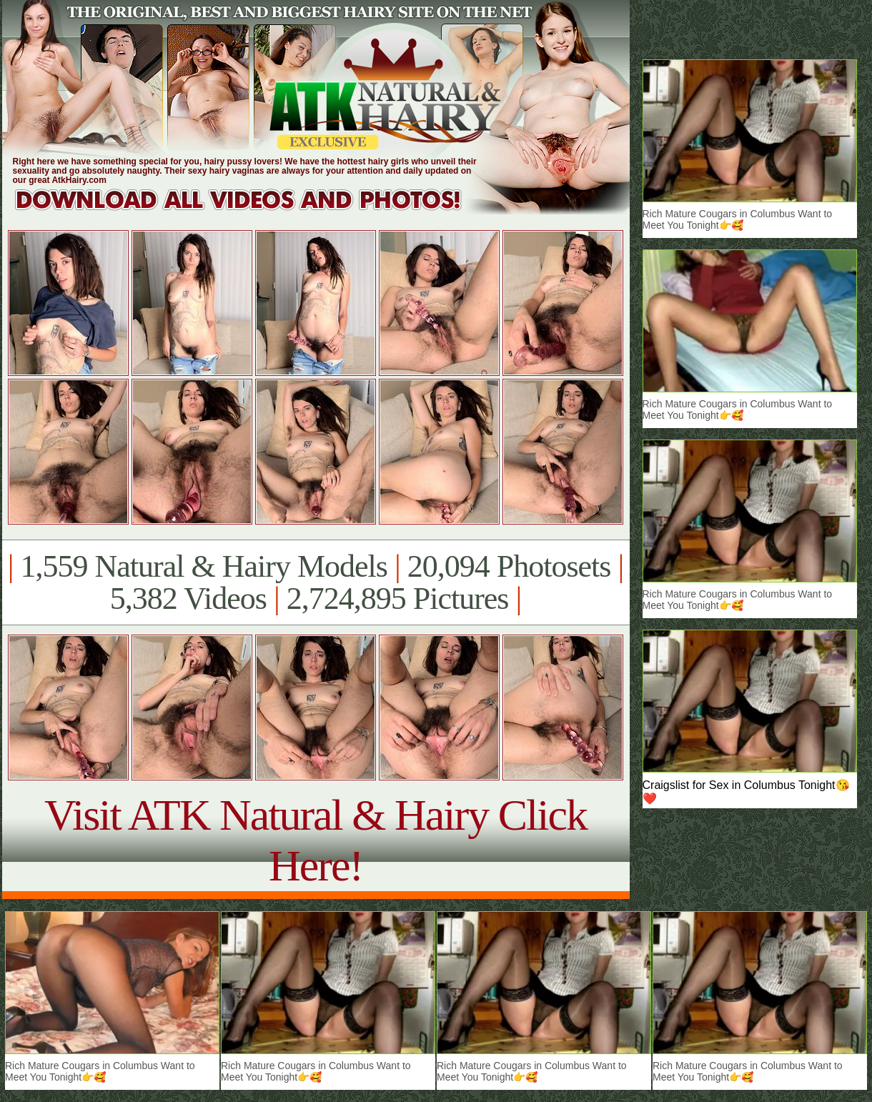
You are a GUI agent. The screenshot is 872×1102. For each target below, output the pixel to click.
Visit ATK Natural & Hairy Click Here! (315, 840)
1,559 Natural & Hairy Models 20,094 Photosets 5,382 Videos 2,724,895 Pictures (315, 582)
